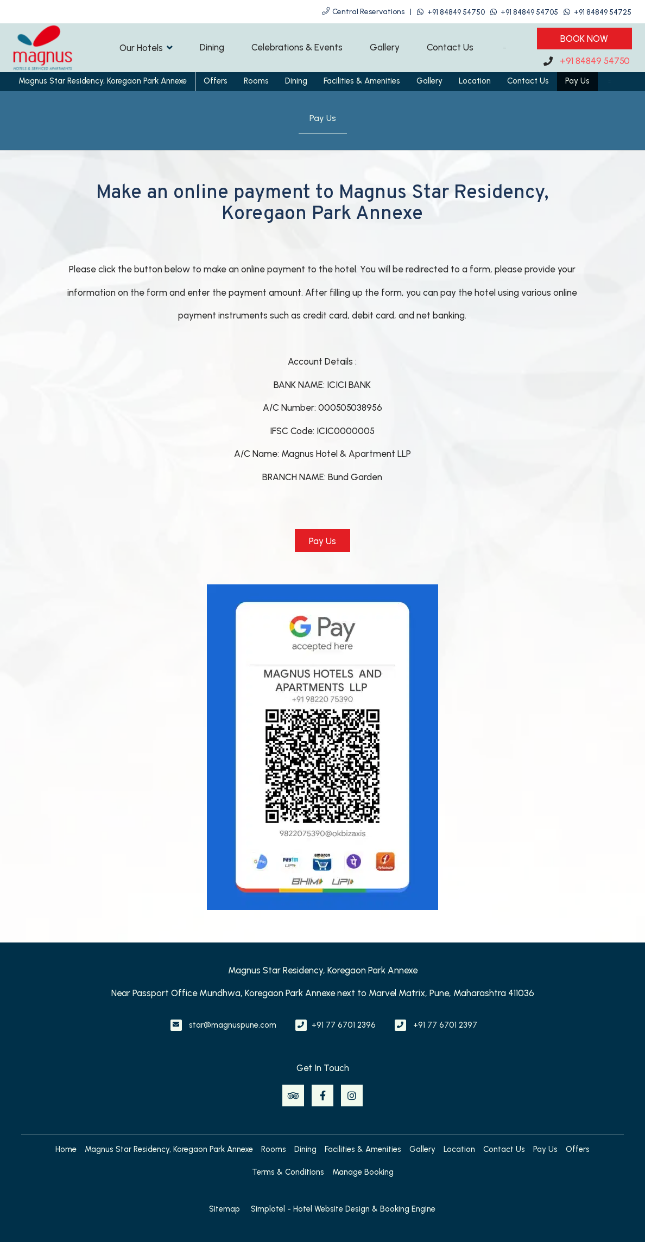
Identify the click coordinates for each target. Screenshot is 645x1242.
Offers (215, 81)
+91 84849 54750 (456, 12)
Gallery (385, 47)
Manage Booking (363, 1172)
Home (66, 1149)
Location (475, 81)
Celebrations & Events (297, 47)
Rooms (256, 81)
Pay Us (577, 81)
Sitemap (224, 1209)
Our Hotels (146, 47)
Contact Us (450, 47)
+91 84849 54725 (602, 12)
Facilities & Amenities (362, 81)
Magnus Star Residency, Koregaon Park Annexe (102, 81)
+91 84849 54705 (529, 12)
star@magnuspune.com (232, 1025)
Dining (212, 47)
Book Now (584, 38)
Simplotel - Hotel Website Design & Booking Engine (343, 1209)
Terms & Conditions (288, 1172)
